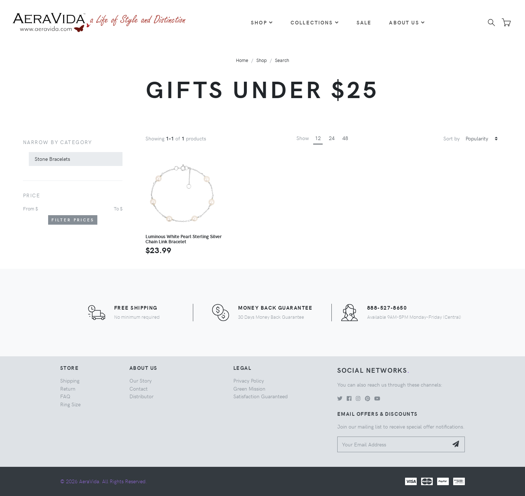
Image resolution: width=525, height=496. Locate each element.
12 (318, 138)
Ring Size (70, 404)
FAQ (65, 396)
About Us (407, 22)
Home (242, 60)
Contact (138, 388)
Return (67, 388)
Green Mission (249, 388)
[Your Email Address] (392, 444)
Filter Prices (72, 219)
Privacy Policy (248, 380)
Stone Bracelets (52, 158)
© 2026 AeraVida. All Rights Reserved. (103, 481)
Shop (262, 22)
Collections (315, 22)
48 (345, 138)
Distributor (141, 396)
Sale (364, 22)
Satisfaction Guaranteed (260, 396)
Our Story (140, 380)
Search (282, 60)
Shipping (69, 380)
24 (332, 138)
